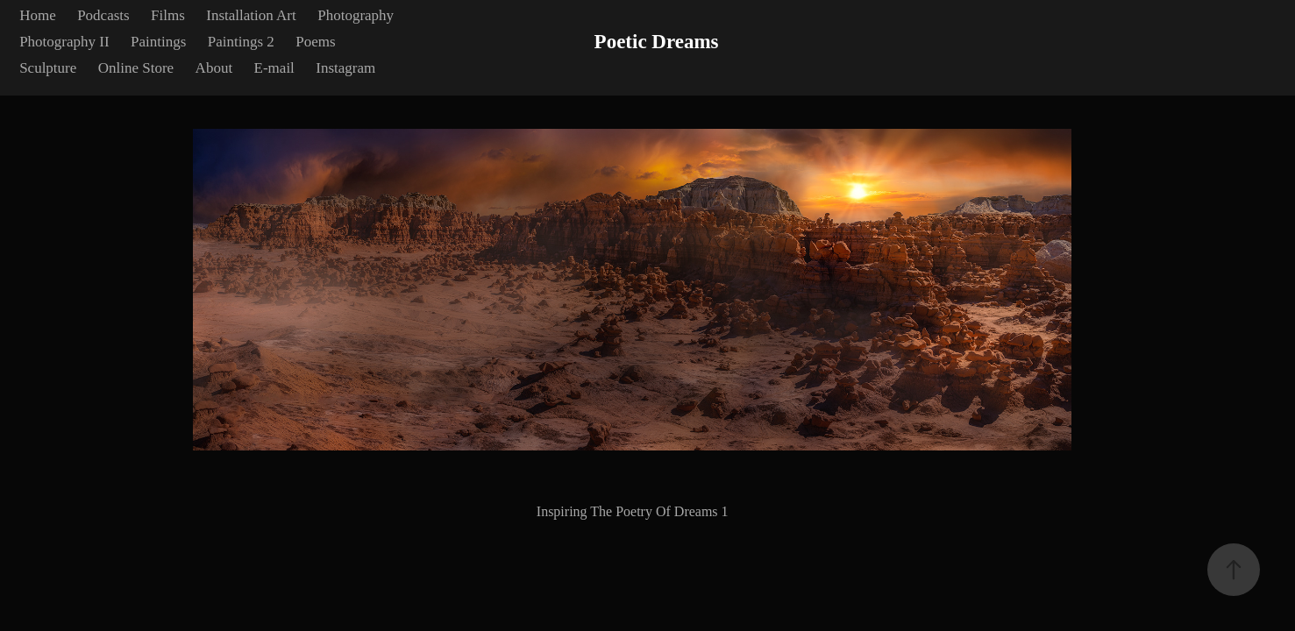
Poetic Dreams (656, 42)
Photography (355, 15)
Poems (315, 41)
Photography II (64, 41)
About (214, 68)
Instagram (345, 68)
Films (168, 15)
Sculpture (47, 68)
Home (37, 15)
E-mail (274, 68)
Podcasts (103, 15)
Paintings (158, 41)
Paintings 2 (241, 41)
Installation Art (250, 15)
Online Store (136, 68)
